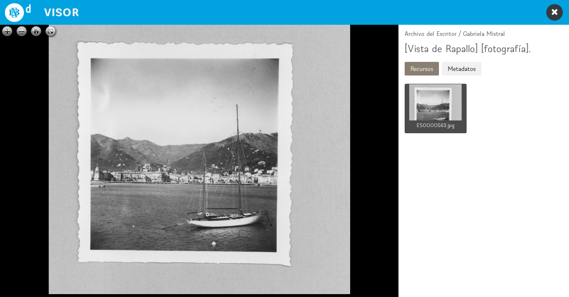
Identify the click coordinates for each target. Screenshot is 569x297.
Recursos (421, 69)
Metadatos (462, 69)
